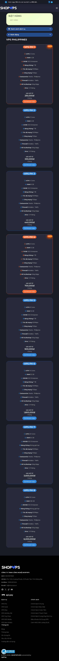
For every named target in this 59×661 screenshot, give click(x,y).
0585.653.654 (9, 582)
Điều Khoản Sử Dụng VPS (39, 619)
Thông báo (5, 632)
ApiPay (3, 657)
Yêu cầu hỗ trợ (6, 638)
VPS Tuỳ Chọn (6, 616)
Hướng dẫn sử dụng (8, 641)
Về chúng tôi (5, 635)
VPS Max (4, 610)
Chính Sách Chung (37, 604)
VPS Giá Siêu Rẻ (6, 613)
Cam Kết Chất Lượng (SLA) (40, 622)
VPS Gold (4, 607)
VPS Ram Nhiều (6, 622)
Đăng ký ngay (29, 101)
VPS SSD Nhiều (6, 619)
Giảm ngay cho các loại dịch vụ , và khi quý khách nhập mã (23, 2)
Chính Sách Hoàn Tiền (38, 610)
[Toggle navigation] (57, 8)
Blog (3, 629)
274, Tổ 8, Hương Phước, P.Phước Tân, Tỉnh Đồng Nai (21, 579)
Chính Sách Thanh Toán (39, 613)
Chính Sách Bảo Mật (38, 607)
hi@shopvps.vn (9, 585)
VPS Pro (4, 604)
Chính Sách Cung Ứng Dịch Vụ (41, 616)
